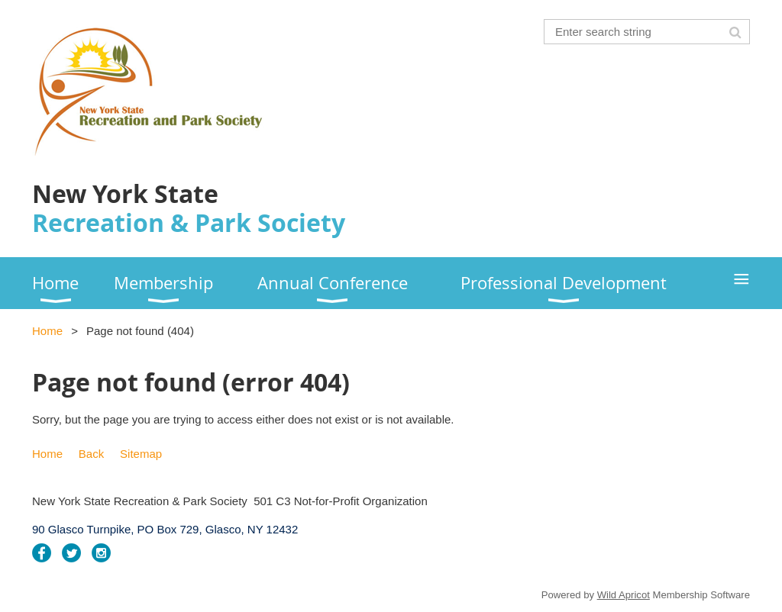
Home (47, 330)
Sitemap (141, 453)
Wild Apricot (623, 595)
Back (91, 453)
